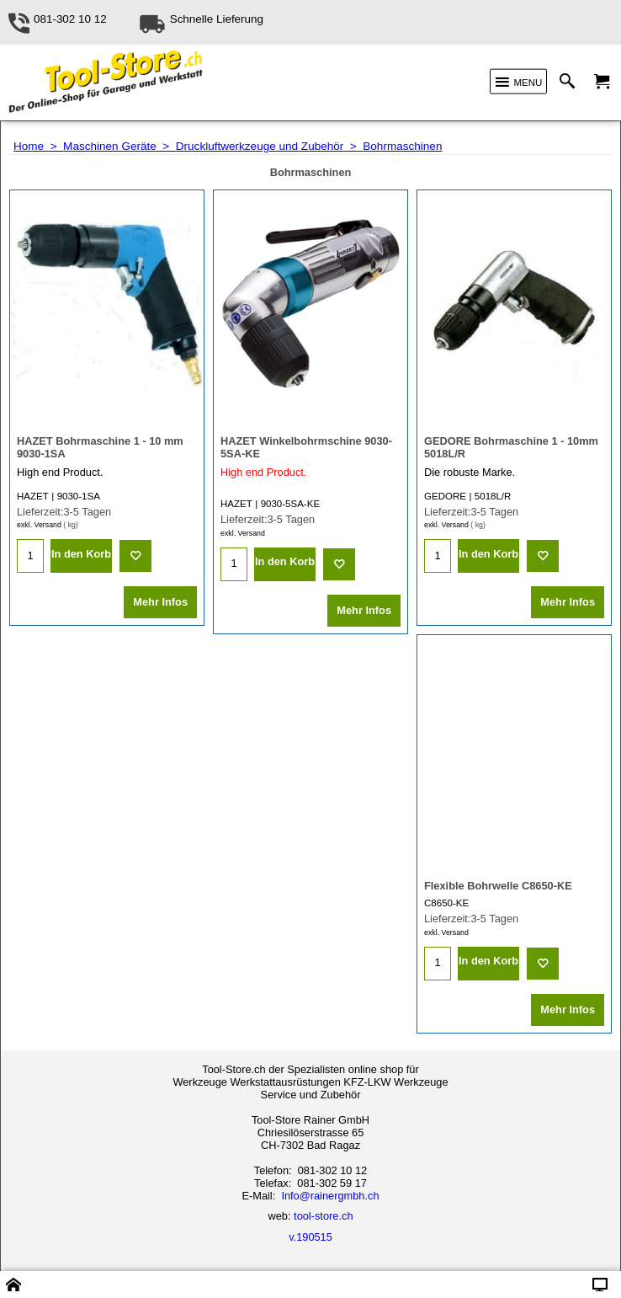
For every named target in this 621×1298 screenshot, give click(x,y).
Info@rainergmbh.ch (330, 1195)
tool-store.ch (323, 1216)
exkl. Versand (39, 525)
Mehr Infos (160, 602)
